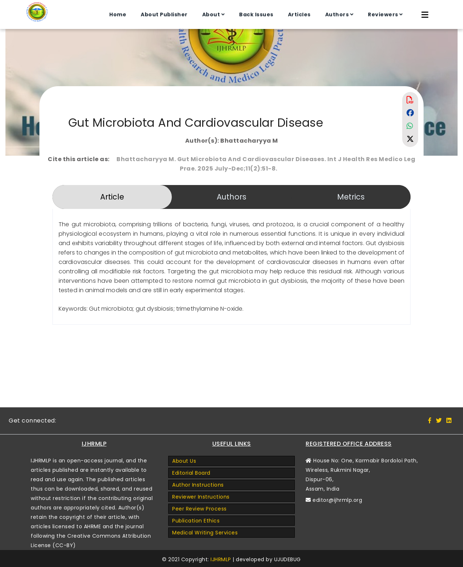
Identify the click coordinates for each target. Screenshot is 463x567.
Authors (337, 14)
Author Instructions (198, 484)
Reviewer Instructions (201, 496)
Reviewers (383, 14)
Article (112, 197)
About (211, 14)
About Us (184, 461)
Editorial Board (191, 472)
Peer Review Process (199, 508)
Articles (299, 14)
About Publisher (163, 14)
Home (117, 14)
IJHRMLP (221, 559)
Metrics (351, 197)
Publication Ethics (196, 520)
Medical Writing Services (205, 532)
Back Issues (256, 14)
